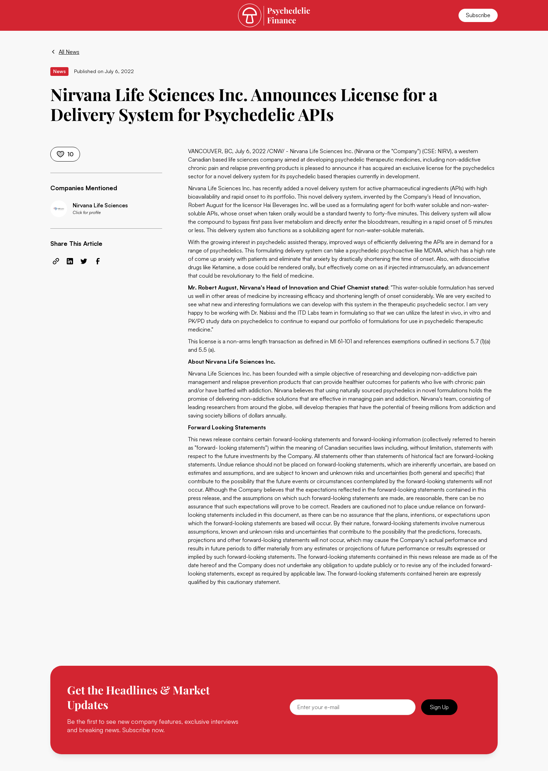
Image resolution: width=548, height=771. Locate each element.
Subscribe (478, 15)
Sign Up (439, 707)
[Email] (353, 707)
